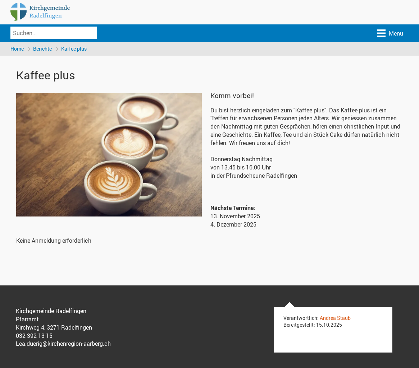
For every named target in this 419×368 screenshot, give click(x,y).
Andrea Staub (335, 318)
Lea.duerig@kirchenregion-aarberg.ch (63, 344)
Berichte (42, 48)
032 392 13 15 (34, 336)
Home (17, 48)
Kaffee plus (74, 48)
